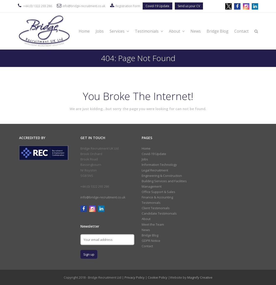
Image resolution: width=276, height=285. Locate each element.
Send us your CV (189, 6)
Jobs (100, 31)
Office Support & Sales (158, 192)
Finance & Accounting (157, 197)
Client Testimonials (156, 208)
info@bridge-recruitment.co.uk (84, 6)
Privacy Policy (135, 277)
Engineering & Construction (162, 175)
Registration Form (127, 6)
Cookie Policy (157, 277)
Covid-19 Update (157, 6)
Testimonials (149, 31)
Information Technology (159, 164)
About (177, 31)
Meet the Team (153, 224)
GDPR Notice (151, 240)
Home (84, 31)
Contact (241, 31)
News (195, 31)
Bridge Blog (217, 31)
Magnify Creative (200, 277)
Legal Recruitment (155, 170)
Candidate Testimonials (159, 213)
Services (119, 31)
